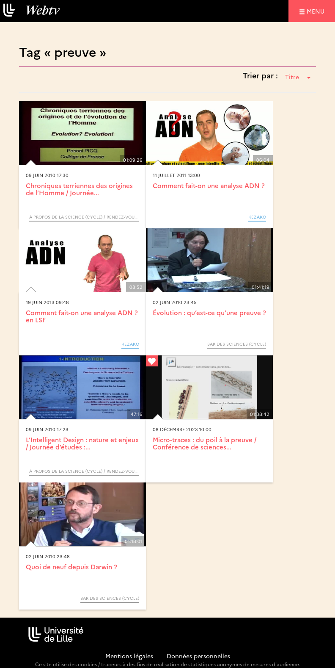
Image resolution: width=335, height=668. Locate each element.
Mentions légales (129, 655)
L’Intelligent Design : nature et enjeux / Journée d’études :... (82, 443)
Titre (297, 76)
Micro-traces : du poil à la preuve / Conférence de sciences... (204, 443)
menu (317, 10)
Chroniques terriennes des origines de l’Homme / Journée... (79, 189)
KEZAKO (257, 217)
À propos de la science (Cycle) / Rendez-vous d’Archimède (84, 217)
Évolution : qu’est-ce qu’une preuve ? (209, 312)
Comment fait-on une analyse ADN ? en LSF (82, 316)
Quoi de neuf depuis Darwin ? (71, 566)
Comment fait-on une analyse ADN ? (209, 185)
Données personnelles (198, 655)
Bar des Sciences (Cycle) (236, 344)
